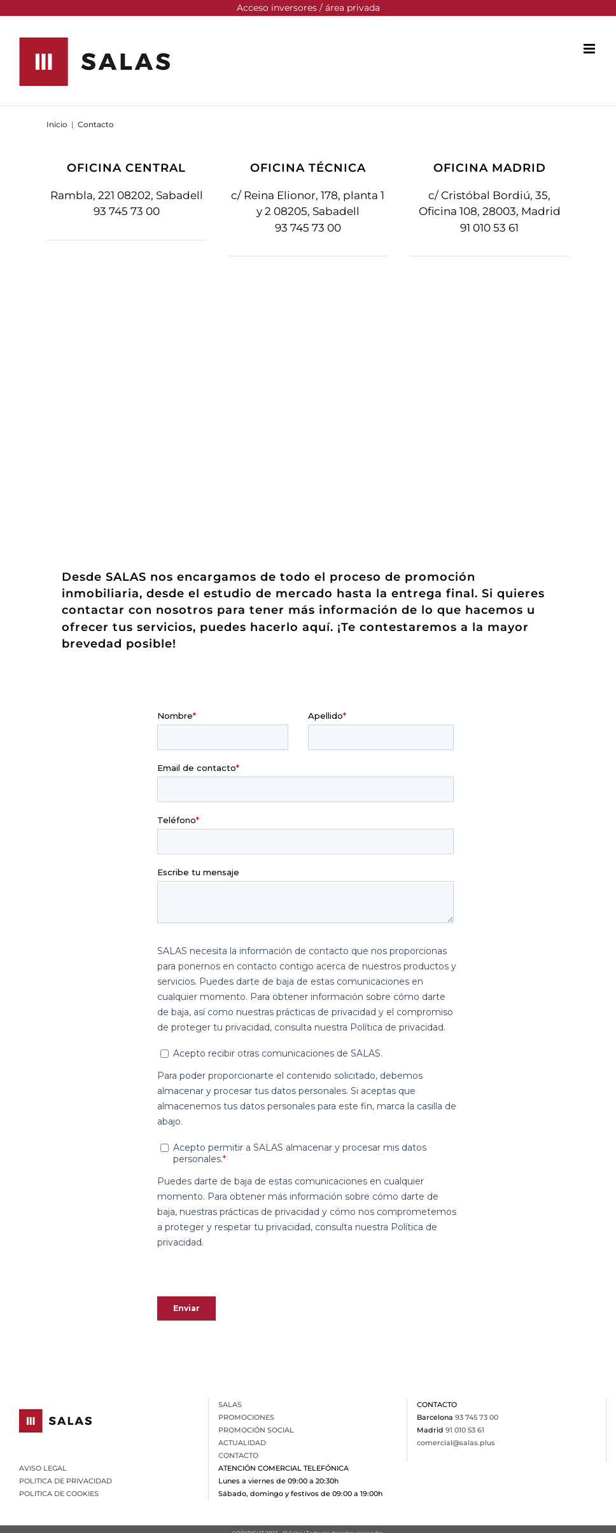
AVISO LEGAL (43, 1468)
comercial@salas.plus (456, 1442)
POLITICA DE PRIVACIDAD (65, 1480)
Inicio (56, 124)
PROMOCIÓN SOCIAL (256, 1429)
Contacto (96, 124)
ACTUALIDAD (242, 1442)
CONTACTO (238, 1455)
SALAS (230, 1404)
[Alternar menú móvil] (590, 48)
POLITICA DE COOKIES (59, 1493)
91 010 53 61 (489, 227)
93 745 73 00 (127, 211)
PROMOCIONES (246, 1417)
